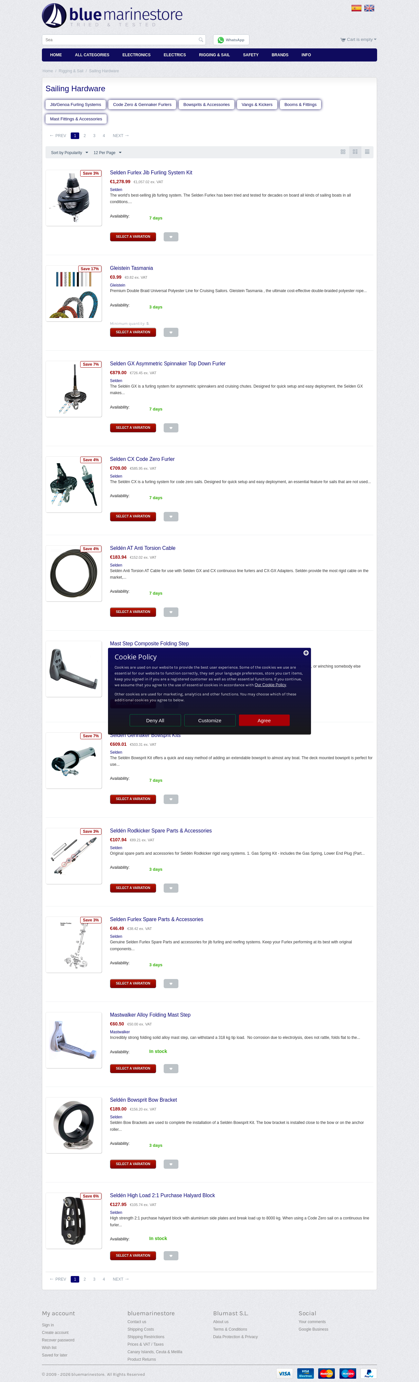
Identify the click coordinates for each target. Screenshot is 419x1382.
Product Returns (141, 1359)
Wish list (49, 1347)
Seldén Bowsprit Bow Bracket (143, 1100)
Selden (116, 189)
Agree (264, 720)
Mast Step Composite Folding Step (149, 643)
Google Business (313, 1329)
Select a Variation (133, 236)
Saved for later (54, 1355)
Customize (210, 720)
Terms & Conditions (230, 1329)
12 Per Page (107, 152)
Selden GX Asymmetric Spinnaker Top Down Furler (168, 363)
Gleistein (117, 285)
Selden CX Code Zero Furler (142, 459)
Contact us (136, 1322)
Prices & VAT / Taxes (145, 1344)
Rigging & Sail (214, 55)
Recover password (58, 1340)
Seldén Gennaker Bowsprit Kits (145, 735)
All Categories (92, 55)
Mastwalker (120, 1032)
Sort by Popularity (69, 152)
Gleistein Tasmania (131, 268)
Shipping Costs (140, 1329)
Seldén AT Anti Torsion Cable (142, 548)
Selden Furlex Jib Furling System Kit (151, 172)
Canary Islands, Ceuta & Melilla (154, 1352)
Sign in (48, 1325)
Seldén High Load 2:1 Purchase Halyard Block (162, 1195)
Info (306, 55)
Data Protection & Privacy (235, 1337)
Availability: (120, 216)
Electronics (136, 55)
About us (220, 1322)
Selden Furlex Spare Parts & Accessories (156, 919)
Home (56, 55)
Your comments (312, 1322)
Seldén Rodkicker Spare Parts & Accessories (161, 830)
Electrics (175, 55)
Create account (55, 1332)
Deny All (155, 720)
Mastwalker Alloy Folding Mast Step (150, 1015)
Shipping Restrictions (145, 1337)
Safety (251, 55)
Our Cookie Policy (270, 684)
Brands (280, 55)
